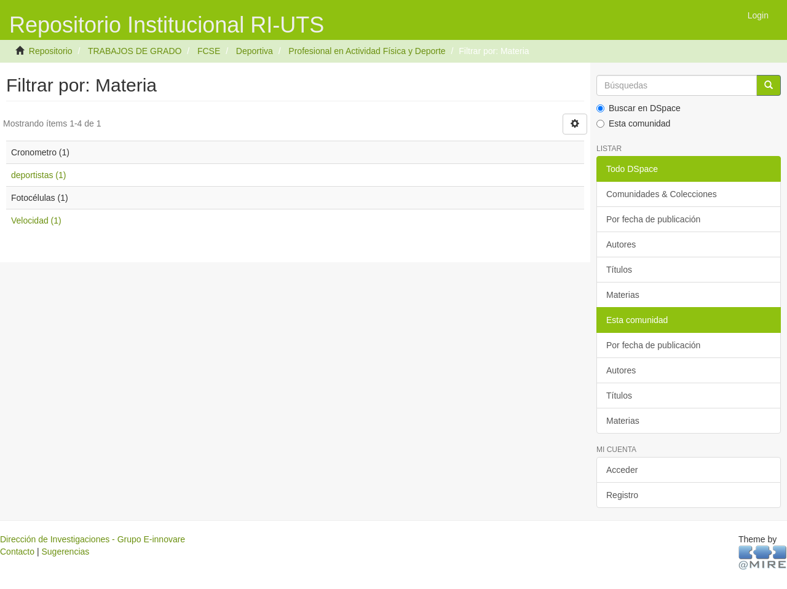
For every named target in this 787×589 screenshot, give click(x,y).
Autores (621, 244)
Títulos (619, 270)
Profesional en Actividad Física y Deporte (366, 51)
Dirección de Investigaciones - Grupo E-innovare (92, 539)
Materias (622, 295)
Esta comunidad (633, 123)
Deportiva (254, 51)
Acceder (622, 470)
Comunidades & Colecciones (661, 194)
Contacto (17, 551)
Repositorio (51, 51)
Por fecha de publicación (653, 219)
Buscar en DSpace (638, 108)
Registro (622, 495)
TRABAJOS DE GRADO (134, 51)
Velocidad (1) (36, 220)
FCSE (208, 51)
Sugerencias (65, 551)
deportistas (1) (38, 175)
